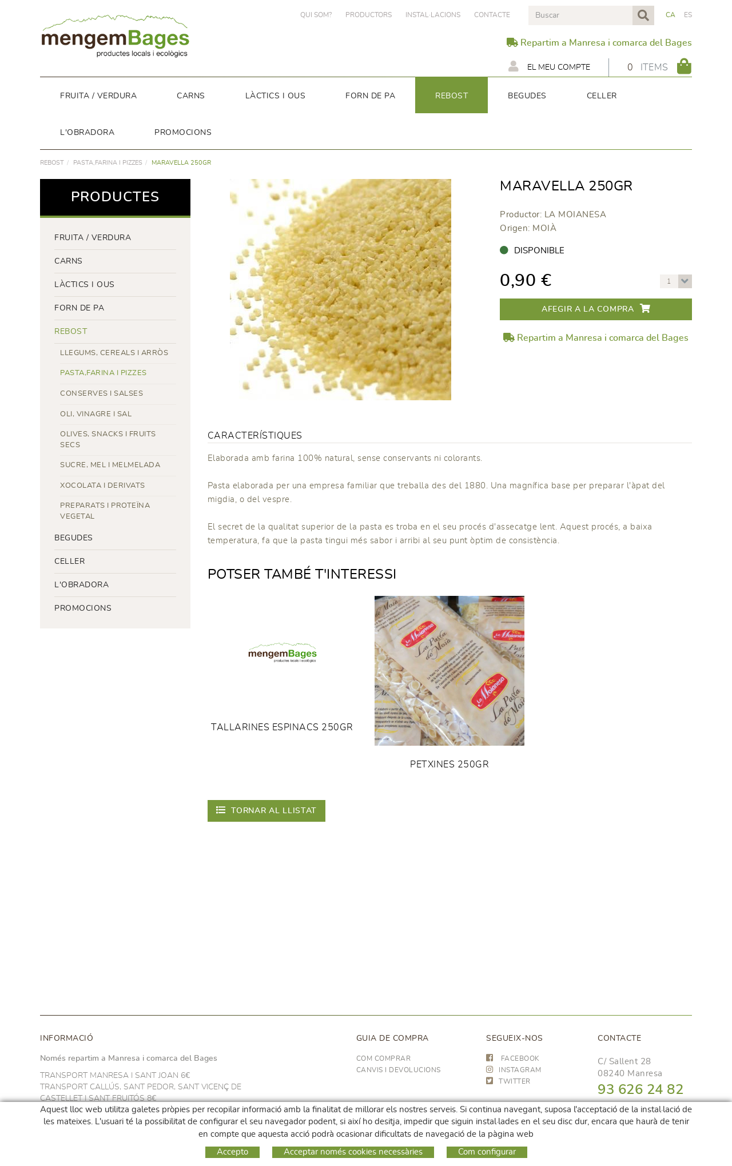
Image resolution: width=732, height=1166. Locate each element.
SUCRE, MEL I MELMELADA (110, 465)
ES (688, 14)
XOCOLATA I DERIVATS (102, 486)
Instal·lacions (432, 14)
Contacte (492, 14)
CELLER (69, 562)
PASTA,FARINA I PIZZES (107, 163)
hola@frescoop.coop (639, 1125)
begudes (73, 538)
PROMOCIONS (83, 608)
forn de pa (79, 308)
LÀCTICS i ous (84, 285)
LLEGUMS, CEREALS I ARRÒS (114, 353)
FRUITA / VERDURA (92, 238)
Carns (68, 261)
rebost (52, 163)
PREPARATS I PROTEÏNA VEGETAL (105, 511)
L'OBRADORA (81, 585)
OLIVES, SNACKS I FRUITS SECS (108, 440)
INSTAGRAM (514, 1069)
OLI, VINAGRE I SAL (96, 414)
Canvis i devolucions (398, 1069)
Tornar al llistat (266, 810)
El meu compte (549, 66)
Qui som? (316, 14)
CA (671, 14)
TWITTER (508, 1081)
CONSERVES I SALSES (101, 393)
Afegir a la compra (596, 308)
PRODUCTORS (368, 14)
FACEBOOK (513, 1058)
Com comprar (383, 1058)
